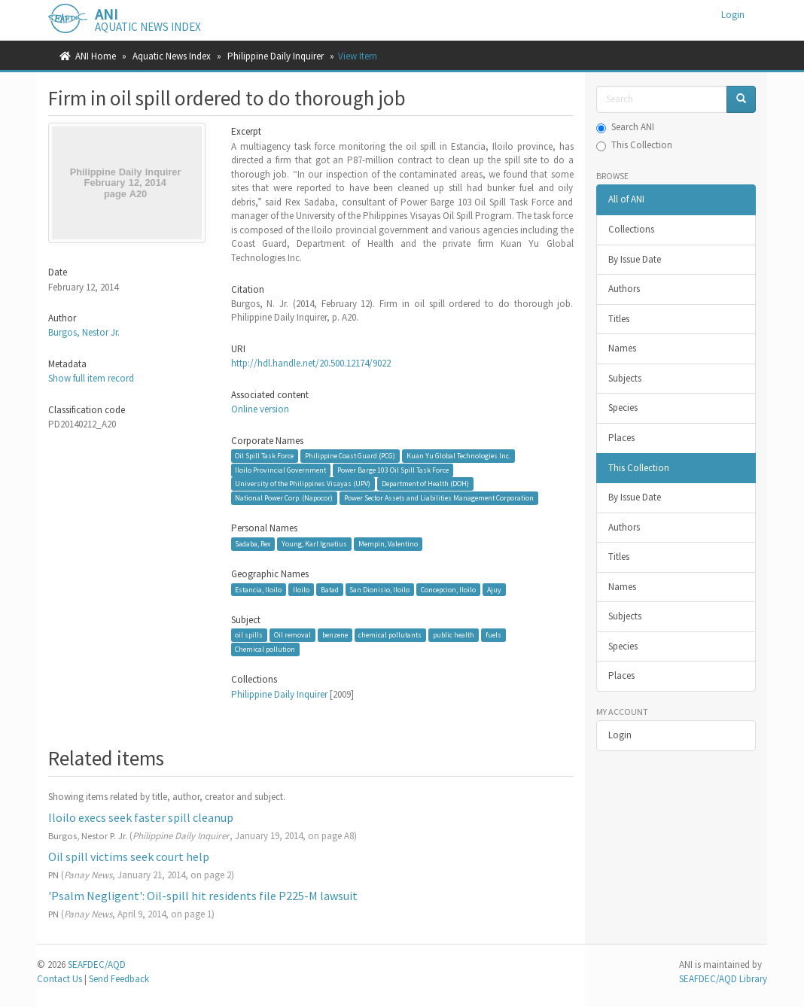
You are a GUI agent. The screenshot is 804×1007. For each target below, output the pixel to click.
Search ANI (625, 126)
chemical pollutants (390, 635)
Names (622, 348)
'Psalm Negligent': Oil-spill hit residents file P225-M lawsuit (203, 895)
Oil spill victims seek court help (128, 856)
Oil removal (292, 635)
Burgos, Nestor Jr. (84, 332)
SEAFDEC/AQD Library (723, 978)
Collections (631, 229)
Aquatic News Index (171, 56)
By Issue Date (634, 259)
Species (623, 407)
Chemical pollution (265, 649)
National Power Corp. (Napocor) (284, 498)
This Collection (634, 144)
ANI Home (95, 56)
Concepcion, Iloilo (448, 589)
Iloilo (301, 589)
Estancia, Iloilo (258, 589)
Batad (330, 589)
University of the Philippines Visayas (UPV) (302, 483)
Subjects (624, 378)
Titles (618, 318)
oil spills (249, 635)
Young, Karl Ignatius (314, 544)
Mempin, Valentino (388, 544)
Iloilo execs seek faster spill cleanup (140, 817)
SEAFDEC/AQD (97, 964)
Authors (624, 288)
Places (621, 437)
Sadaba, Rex (252, 544)
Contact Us (59, 978)
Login (620, 735)
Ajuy (494, 589)
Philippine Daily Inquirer (275, 56)
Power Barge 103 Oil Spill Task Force (393, 470)
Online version (260, 409)
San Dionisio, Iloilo (379, 589)
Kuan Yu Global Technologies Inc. (458, 456)
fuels (493, 635)
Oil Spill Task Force (264, 456)
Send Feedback (119, 978)
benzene (335, 635)
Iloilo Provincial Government (280, 470)
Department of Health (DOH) (425, 483)
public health (453, 635)
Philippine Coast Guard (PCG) (350, 456)
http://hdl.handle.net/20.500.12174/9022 (311, 363)
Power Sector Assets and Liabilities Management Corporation (439, 498)
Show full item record (91, 378)
